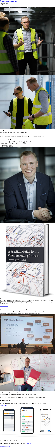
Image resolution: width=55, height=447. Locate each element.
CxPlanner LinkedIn (29, 443)
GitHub (7, 446)
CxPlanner (4, 1)
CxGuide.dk (12, 1)
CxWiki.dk (15, 1)
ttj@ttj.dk (29, 304)
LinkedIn (1, 1)
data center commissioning (39, 404)
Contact (9, 446)
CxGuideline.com (8, 1)
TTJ (0, 0)
